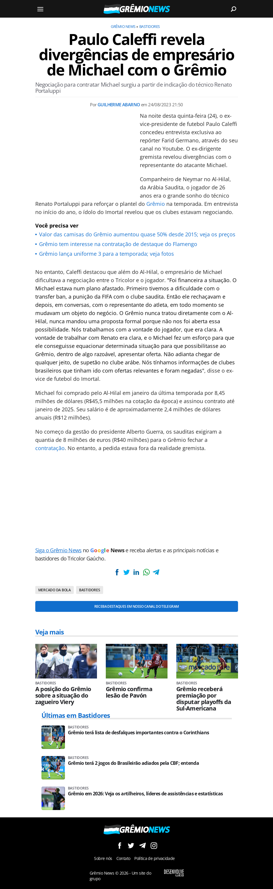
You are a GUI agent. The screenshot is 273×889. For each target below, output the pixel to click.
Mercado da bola (54, 589)
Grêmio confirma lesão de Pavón (129, 692)
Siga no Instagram (154, 845)
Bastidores (149, 26)
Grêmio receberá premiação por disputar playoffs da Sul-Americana (203, 699)
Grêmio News (123, 26)
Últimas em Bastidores (75, 715)
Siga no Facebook (119, 845)
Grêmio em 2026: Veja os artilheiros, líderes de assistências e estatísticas (145, 794)
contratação (50, 448)
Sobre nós (103, 858)
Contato (123, 858)
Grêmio (155, 203)
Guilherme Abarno (119, 104)
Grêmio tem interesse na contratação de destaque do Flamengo (118, 244)
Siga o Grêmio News (58, 550)
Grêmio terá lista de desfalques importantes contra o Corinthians (138, 732)
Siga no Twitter (131, 845)
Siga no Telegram (142, 845)
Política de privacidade (154, 858)
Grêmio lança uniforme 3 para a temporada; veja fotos (106, 254)
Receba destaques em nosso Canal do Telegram (136, 606)
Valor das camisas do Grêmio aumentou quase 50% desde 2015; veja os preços (137, 234)
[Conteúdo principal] (136, 444)
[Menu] (40, 9)
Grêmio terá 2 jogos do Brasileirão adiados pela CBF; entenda (133, 763)
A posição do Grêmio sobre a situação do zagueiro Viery (63, 695)
